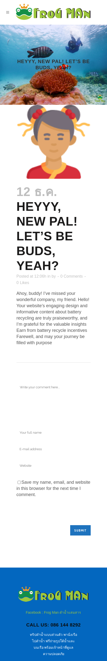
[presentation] (54, 513)
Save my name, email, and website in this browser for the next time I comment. (53, 488)
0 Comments (71, 276)
